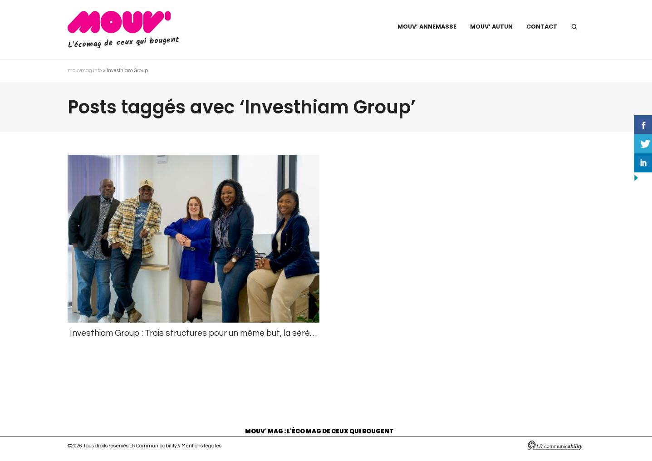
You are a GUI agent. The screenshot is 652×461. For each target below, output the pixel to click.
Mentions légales (201, 445)
